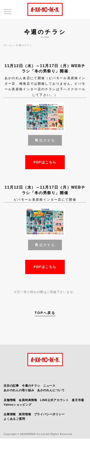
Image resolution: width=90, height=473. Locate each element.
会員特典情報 (28, 400)
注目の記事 (11, 385)
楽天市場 (78, 400)
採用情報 (25, 414)
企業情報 (10, 414)
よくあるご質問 (14, 419)
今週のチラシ (31, 385)
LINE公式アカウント (54, 400)
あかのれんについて (51, 390)
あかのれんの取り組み (19, 390)
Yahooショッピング (18, 404)
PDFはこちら (45, 162)
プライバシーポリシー (49, 414)
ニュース (49, 385)
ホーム (8, 45)
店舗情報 (10, 400)
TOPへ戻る (45, 313)
